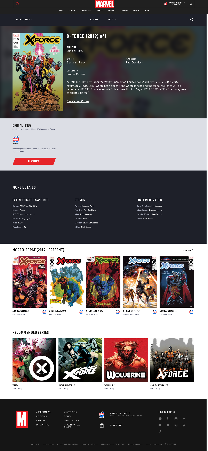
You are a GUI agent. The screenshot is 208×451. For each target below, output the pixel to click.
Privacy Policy (48, 444)
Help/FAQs (41, 416)
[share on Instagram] (176, 419)
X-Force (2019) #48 (94, 310)
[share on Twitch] (184, 425)
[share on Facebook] (160, 419)
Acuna (23, 314)
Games (100, 10)
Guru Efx (86, 218)
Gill (18, 314)
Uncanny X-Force (66, 385)
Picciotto (130, 314)
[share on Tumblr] (184, 419)
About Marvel (43, 412)
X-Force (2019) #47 (131, 310)
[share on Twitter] (168, 419)
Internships (42, 425)
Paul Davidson (134, 62)
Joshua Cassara (76, 74)
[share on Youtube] (160, 425)
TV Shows (123, 10)
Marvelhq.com (71, 420)
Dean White (156, 214)
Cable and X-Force (159, 385)
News (61, 10)
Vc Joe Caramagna (90, 222)
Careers (40, 420)
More (147, 10)
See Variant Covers (78, 101)
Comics (72, 10)
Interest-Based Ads (154, 444)
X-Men (15, 385)
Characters (86, 10)
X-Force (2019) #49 (57, 310)
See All (188, 250)
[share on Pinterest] (176, 425)
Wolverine (109, 385)
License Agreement (136, 444)
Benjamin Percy (76, 62)
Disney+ (68, 416)
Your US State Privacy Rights (68, 444)
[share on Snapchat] (168, 425)
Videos (136, 10)
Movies (111, 10)
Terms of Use (35, 444)
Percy (14, 314)
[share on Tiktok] (160, 431)
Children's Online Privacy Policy (113, 444)
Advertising (70, 412)
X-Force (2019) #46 (168, 310)
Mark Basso (86, 227)
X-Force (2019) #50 (21, 310)
